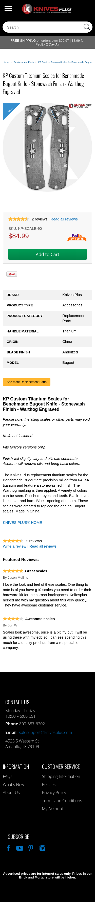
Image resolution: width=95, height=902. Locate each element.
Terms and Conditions (62, 800)
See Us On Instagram (42, 847)
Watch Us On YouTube (19, 847)
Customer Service (61, 766)
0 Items (86, 9)
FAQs (7, 776)
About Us (11, 792)
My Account (52, 808)
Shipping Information (61, 776)
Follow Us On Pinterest (30, 847)
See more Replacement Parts (26, 382)
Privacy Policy (54, 792)
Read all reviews (64, 219)
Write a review (14, 546)
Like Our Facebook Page (8, 847)
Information (16, 766)
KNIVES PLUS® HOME (22, 523)
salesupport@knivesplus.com (45, 732)
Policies (48, 784)
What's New (13, 784)
